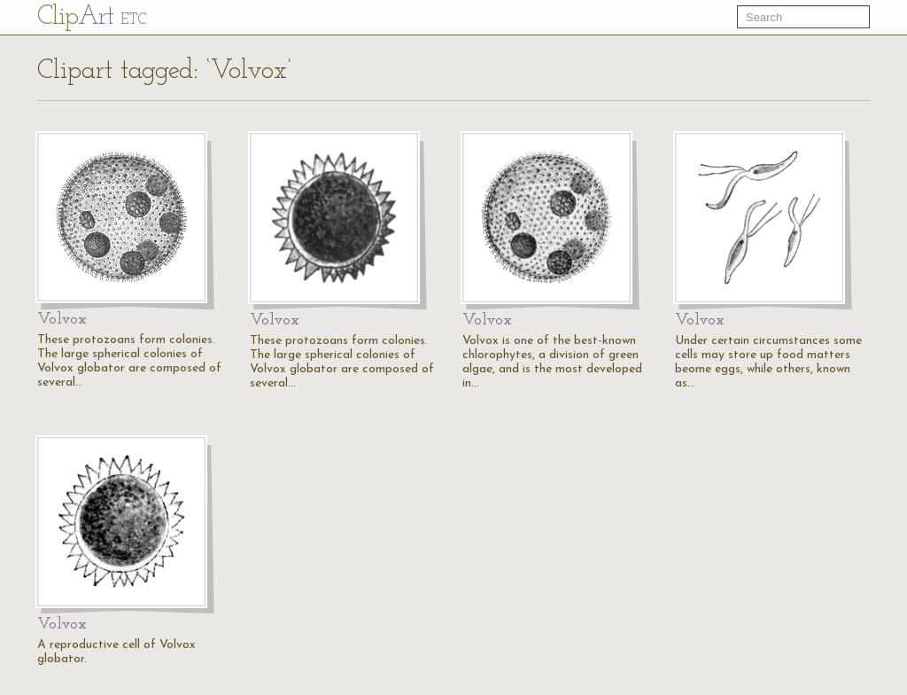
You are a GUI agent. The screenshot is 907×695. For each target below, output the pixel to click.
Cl (91, 17)
